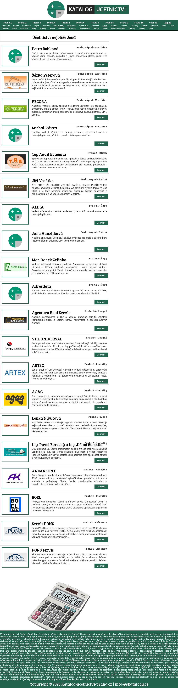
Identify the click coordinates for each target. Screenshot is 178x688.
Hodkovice (71, 26)
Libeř (172, 26)
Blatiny (10, 645)
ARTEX (38, 365)
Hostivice (95, 26)
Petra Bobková (45, 48)
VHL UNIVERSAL (47, 339)
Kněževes (154, 26)
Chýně (36, 26)
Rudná (52, 28)
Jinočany (134, 26)
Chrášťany (26, 26)
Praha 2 (22, 22)
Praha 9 (124, 22)
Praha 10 (138, 22)
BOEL (36, 497)
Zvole (151, 28)
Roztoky (43, 28)
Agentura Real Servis (51, 312)
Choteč (16, 26)
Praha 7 (95, 22)
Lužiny (135, 676)
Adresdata (41, 286)
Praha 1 (8, 22)
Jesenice (114, 26)
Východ (153, 22)
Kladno (144, 26)
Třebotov (72, 28)
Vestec (105, 28)
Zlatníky (142, 28)
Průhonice (24, 28)
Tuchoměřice (84, 28)
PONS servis (43, 550)
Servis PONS (43, 523)
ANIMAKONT (44, 471)
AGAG (37, 391)
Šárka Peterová (46, 75)
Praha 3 (37, 22)
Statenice (61, 28)
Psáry (34, 28)
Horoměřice (83, 26)
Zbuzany (132, 28)
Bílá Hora (40, 669)
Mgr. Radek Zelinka (49, 259)
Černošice (6, 26)
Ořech (14, 28)
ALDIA (38, 207)
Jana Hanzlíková (47, 233)
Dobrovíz (46, 26)
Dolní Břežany (58, 26)
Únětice (96, 28)
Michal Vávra (44, 127)
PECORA (39, 101)
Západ (167, 22)
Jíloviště (124, 26)
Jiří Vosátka (43, 180)
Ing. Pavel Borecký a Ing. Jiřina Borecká (67, 444)
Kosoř (164, 26)
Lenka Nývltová (46, 418)
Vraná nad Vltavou (118, 28)
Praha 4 (51, 22)
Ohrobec (5, 28)
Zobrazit (101, 64)
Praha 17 (69, 655)
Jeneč (104, 26)
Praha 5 (66, 22)
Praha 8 (110, 22)
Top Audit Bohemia (49, 154)
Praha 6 (80, 22)
